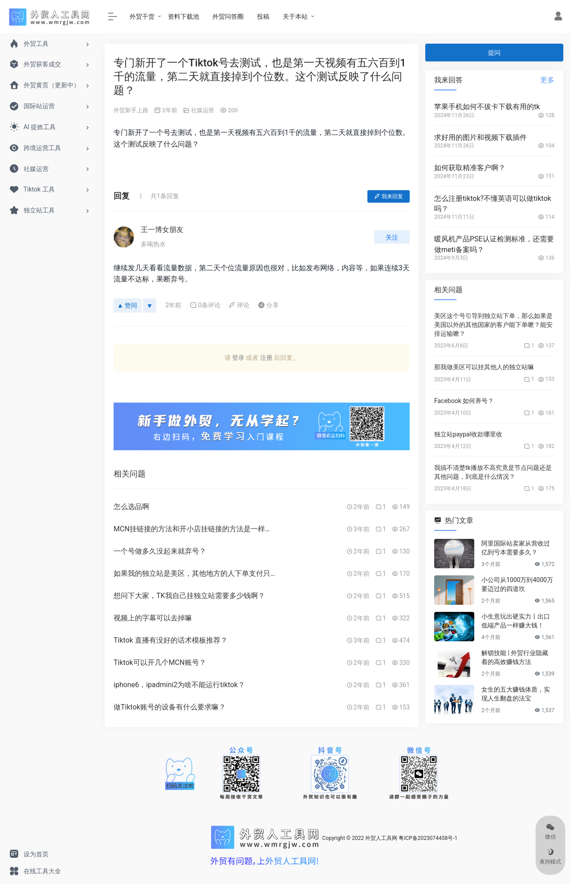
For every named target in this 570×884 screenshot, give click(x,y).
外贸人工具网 (381, 838)
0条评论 (205, 305)
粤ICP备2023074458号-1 (428, 838)
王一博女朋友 (162, 229)
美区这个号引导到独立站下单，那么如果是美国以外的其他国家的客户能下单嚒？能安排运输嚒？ (493, 324)
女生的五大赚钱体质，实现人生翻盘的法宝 (515, 694)
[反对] (149, 305)
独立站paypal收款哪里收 (468, 434)
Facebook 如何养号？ (464, 400)
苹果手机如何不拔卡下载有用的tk (487, 106)
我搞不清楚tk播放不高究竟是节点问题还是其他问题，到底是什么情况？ (493, 472)
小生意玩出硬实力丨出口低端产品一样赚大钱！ (515, 621)
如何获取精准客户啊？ (469, 167)
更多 (547, 80)
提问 (494, 52)
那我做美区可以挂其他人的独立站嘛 (484, 367)
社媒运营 (202, 110)
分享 (268, 305)
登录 (238, 357)
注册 (266, 357)
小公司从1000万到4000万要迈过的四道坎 (517, 584)
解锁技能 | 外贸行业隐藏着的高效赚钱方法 (514, 657)
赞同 (127, 305)
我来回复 (388, 196)
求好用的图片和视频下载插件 (480, 137)
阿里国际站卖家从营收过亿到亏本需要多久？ (515, 548)
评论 (238, 305)
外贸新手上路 (131, 110)
